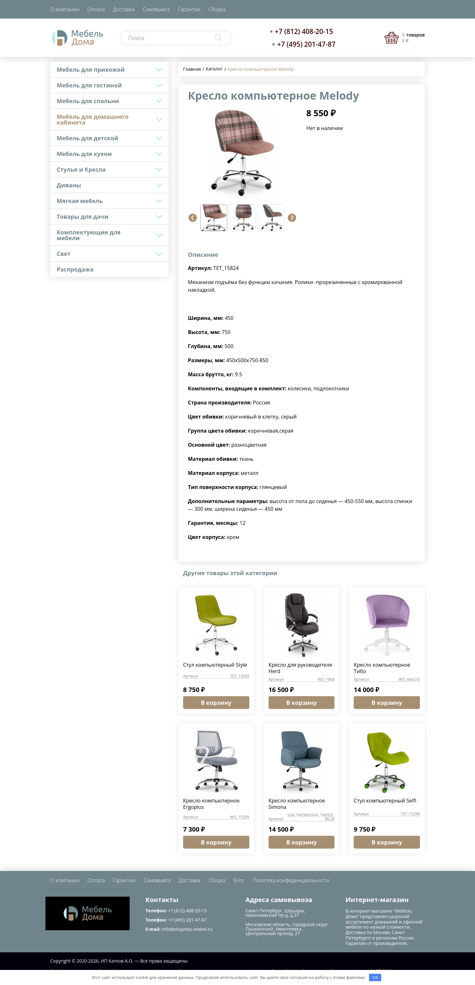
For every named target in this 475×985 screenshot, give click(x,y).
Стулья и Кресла (81, 169)
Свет (63, 253)
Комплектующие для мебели (89, 235)
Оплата (96, 9)
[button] (192, 218)
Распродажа (75, 269)
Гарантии (189, 9)
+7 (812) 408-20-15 (304, 31)
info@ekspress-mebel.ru (187, 929)
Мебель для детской (87, 138)
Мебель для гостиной (89, 85)
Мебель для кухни (84, 154)
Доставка (124, 9)
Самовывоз (156, 9)
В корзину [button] (216, 702)
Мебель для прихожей (91, 69)
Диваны (69, 185)
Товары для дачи (83, 216)
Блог (239, 880)
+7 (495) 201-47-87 (306, 44)
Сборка (217, 9)
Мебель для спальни (88, 101)
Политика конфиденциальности (291, 880)
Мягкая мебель (80, 201)
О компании (64, 9)
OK (375, 977)
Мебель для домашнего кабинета (93, 119)
